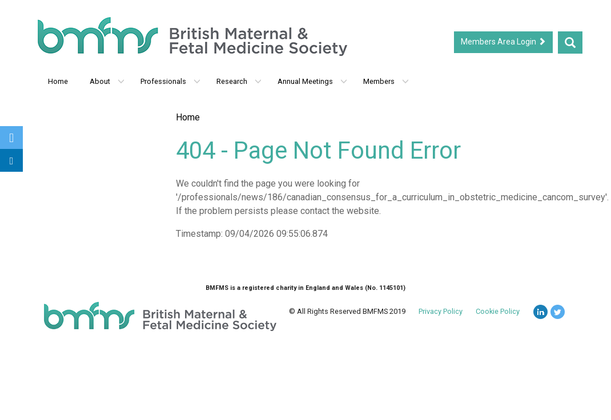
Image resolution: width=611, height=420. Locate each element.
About (107, 81)
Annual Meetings (312, 81)
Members (386, 81)
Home (58, 81)
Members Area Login (503, 41)
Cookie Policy (498, 311)
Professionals (170, 81)
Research (239, 81)
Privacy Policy (441, 311)
